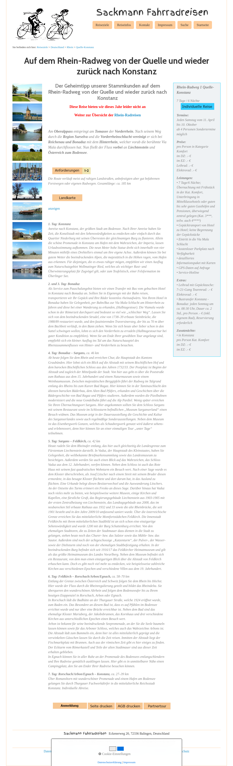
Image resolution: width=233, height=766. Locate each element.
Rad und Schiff (160, 751)
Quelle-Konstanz (85, 47)
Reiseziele (102, 25)
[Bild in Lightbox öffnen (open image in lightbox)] (27, 92)
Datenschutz (52, 751)
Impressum (165, 25)
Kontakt (144, 25)
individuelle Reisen (110, 751)
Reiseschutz (181, 751)
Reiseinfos (124, 25)
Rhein (70, 47)
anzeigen (54, 208)
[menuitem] (102, 25)
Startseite (203, 25)
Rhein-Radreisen (127, 115)
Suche (184, 25)
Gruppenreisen (136, 751)
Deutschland (57, 47)
